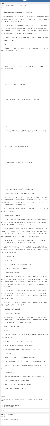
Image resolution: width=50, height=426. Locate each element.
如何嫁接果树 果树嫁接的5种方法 (8, 406)
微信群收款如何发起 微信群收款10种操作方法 (10, 405)
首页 (0, 3)
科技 (3, 3)
